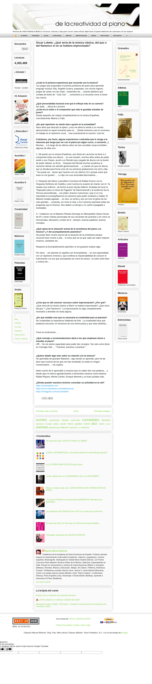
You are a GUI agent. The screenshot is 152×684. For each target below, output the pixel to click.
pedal (108, 424)
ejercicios (40, 424)
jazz (94, 423)
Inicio (76, 411)
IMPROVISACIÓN (81, 35)
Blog (16, 319)
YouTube (17, 327)
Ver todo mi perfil (43, 582)
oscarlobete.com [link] (47, 385)
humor (87, 424)
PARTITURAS (104, 35)
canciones (54, 420)
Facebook (18, 331)
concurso (75, 420)
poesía (52, 427)
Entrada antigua (102, 411)
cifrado (65, 420)
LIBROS (93, 35)
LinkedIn (17, 323)
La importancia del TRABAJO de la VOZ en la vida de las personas (74, 511)
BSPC (88, 619)
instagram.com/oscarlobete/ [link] (52, 391)
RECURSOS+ (117, 35)
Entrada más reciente (47, 411)
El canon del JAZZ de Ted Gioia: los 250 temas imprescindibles (72, 523)
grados (78, 424)
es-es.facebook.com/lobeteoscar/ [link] (55, 388)
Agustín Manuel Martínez (56, 551)
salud (80, 428)
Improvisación (19, 335)
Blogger (124, 633)
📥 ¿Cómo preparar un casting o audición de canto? (58, 600)
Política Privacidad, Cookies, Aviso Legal (73, 625)
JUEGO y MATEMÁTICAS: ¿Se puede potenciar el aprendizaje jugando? (76, 453)
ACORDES (24, 35)
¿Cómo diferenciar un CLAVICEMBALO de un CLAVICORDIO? (72, 476)
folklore (71, 424)
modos (102, 424)
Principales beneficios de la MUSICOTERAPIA (65, 535)
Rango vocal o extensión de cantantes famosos (56, 595)
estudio (63, 424)
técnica (85, 427)
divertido (106, 420)
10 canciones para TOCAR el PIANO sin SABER (66, 441)
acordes (41, 419)
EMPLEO (68, 35)
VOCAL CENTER (76, 619)
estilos (56, 424)
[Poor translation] (8, 649)
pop (57, 428)
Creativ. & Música (20, 339)
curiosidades (90, 419)
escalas (48, 424)
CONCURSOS (57, 35)
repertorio (73, 428)
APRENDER (35, 35)
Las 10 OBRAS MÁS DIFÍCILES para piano (64, 464)
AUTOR (46, 35)
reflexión (64, 427)
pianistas (42, 427)
